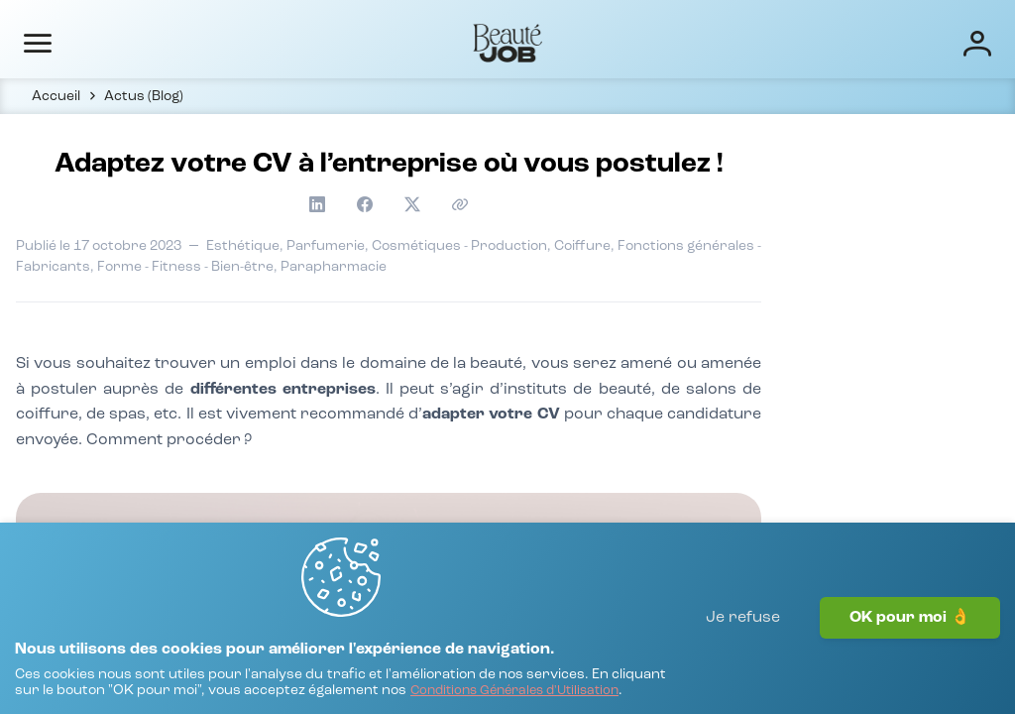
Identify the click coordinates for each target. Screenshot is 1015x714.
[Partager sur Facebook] (793, 221)
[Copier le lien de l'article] (856, 221)
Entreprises (461, 42)
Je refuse (743, 659)
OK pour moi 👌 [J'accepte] (909, 659)
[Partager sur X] (825, 221)
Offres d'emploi (336, 42)
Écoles (555, 42)
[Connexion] (914, 42)
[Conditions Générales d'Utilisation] (226, 689)
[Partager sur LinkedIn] (761, 221)
